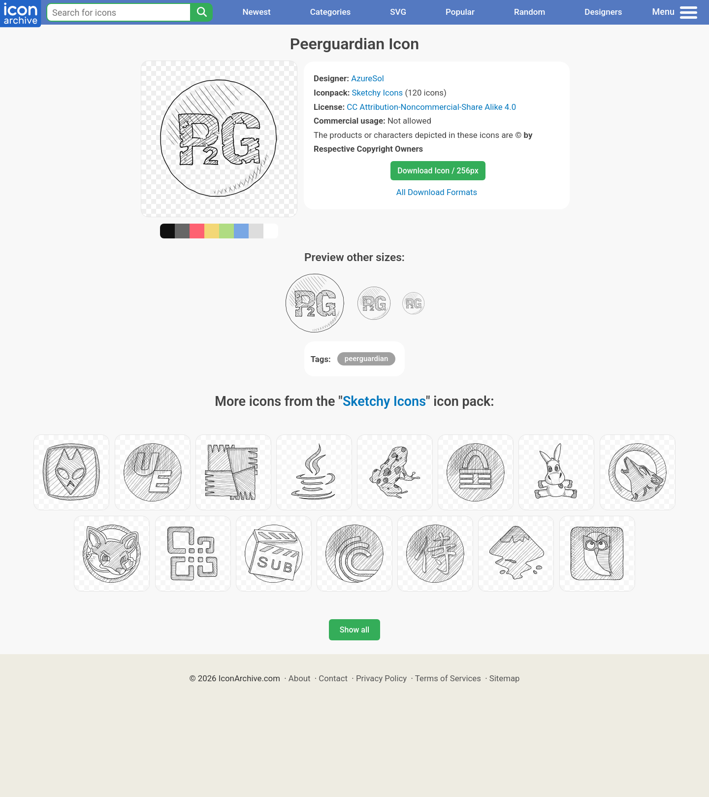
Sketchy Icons (377, 93)
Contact (333, 678)
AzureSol (367, 78)
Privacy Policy (381, 678)
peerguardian (366, 358)
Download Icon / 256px (437, 170)
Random (529, 12)
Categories (330, 12)
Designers (603, 12)
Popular (460, 12)
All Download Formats (437, 192)
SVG (398, 12)
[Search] (201, 12)
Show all (354, 629)
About (300, 678)
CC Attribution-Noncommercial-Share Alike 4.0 (431, 107)
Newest (256, 12)
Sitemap (504, 678)
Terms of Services (448, 678)
